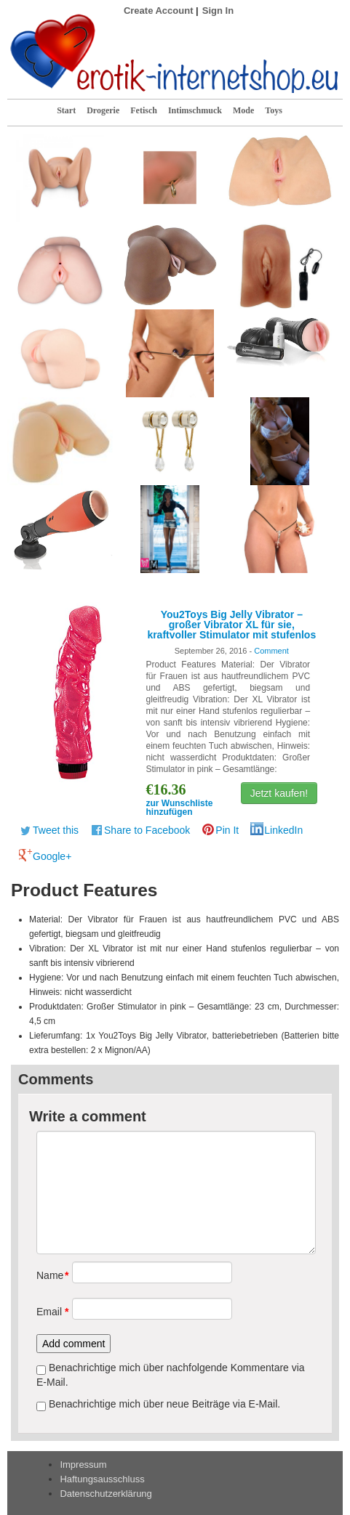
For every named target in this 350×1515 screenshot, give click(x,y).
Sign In (218, 10)
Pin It (227, 830)
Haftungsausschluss (102, 1479)
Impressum (83, 1464)
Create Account (159, 10)
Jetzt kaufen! (279, 793)
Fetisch (143, 110)
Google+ (52, 856)
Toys (273, 110)
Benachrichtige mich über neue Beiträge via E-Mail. (164, 1404)
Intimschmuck (195, 110)
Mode (243, 110)
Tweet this (56, 830)
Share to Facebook (147, 830)
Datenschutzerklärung (105, 1493)
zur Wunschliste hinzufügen (179, 807)
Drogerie (103, 110)
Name (49, 1275)
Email (49, 1311)
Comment (271, 650)
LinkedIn (283, 830)
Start (66, 110)
